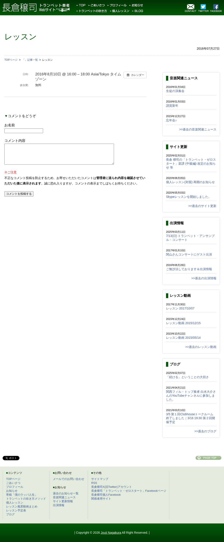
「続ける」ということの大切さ (187, 377)
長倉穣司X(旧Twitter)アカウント (111, 486)
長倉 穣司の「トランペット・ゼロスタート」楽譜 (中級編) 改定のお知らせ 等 (191, 163)
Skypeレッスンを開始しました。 (188, 196)
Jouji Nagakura (111, 532)
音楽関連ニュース (64, 497)
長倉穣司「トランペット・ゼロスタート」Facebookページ (128, 490)
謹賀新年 (172, 105)
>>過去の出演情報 (203, 278)
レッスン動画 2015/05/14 (183, 337)
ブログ (10, 514)
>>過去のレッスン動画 (200, 347)
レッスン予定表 (16, 510)
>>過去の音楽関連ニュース (197, 129)
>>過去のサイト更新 (202, 206)
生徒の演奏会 (175, 91)
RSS (94, 483)
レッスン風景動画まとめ (21, 506)
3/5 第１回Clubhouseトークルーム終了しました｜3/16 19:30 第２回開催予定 (190, 418)
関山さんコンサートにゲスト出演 (189, 254)
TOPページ (13, 479)
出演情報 (58, 505)
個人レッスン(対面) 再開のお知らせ (190, 182)
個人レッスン (14, 502)
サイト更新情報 (63, 501)
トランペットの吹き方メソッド (26, 498)
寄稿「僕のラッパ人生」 (21, 494)
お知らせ (12, 490)
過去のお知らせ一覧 (66, 493)
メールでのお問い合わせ (68, 479)
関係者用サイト (101, 498)
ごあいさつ (13, 483)
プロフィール (14, 486)
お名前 (9, 125)
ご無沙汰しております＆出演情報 (189, 269)
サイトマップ (99, 479)
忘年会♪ (171, 120)
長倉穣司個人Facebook (106, 494)
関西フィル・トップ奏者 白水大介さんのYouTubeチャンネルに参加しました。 (191, 395)
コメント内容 (14, 140)
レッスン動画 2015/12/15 (183, 323)
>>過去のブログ (205, 431)
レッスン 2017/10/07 (180, 308)
